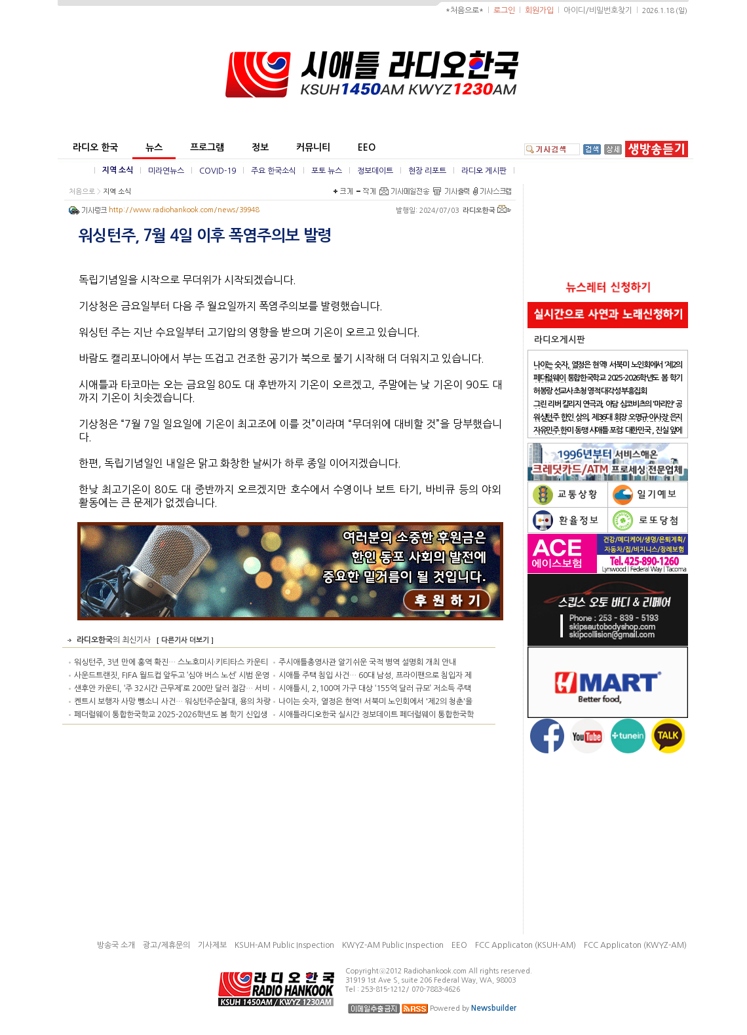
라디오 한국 (95, 147)
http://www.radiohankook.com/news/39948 (184, 210)
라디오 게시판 (484, 171)
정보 (260, 147)
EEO (366, 147)
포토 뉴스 (326, 171)
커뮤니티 (313, 147)
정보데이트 (375, 171)
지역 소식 (117, 170)
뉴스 (154, 147)
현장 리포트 (427, 171)
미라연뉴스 (166, 171)
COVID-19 (217, 171)
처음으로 (82, 191)
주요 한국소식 (273, 171)
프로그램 (207, 147)
